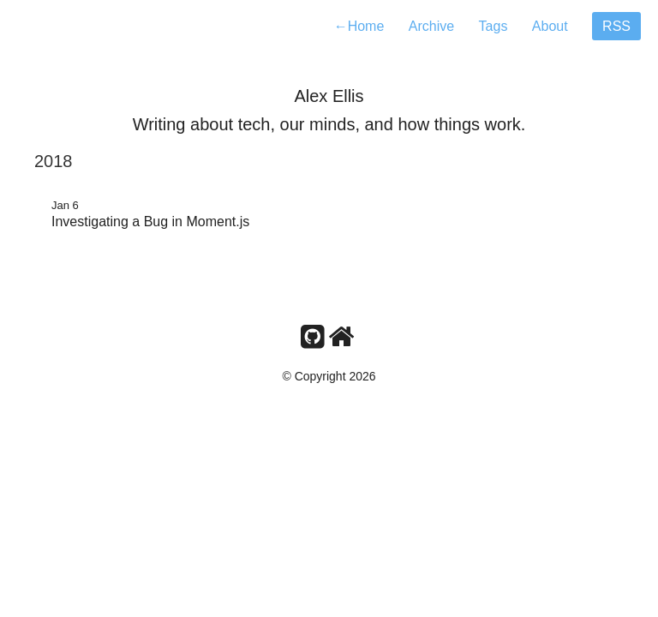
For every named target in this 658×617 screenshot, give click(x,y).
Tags (493, 26)
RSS (616, 26)
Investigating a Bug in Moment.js (150, 221)
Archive (431, 26)
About (550, 26)
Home (359, 26)
